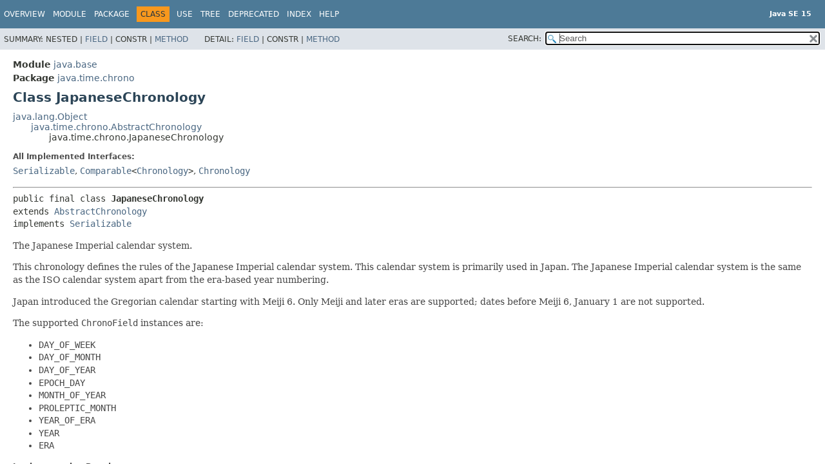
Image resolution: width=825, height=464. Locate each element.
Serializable (44, 171)
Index (299, 14)
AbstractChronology (100, 211)
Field (96, 39)
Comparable (105, 171)
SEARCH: (524, 38)
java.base (75, 64)
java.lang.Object (50, 116)
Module (69, 14)
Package (112, 14)
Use (185, 14)
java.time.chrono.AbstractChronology (116, 127)
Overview (24, 14)
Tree (210, 14)
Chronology (162, 171)
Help (329, 14)
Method (171, 39)
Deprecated (253, 14)
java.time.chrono (96, 78)
